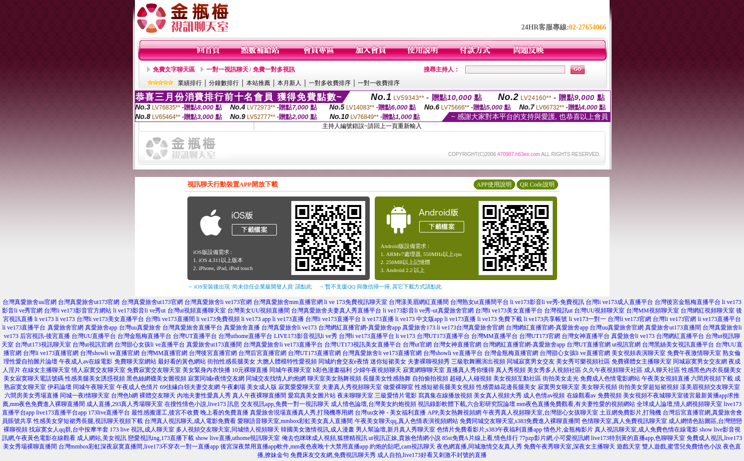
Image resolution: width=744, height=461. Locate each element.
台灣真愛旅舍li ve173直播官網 (382, 353)
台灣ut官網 (417, 344)
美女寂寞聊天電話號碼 (33, 378)
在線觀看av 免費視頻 (594, 395)
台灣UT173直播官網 (314, 353)
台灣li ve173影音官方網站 (77, 310)
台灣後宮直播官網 (213, 353)
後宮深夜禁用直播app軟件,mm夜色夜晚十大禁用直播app (294, 446)
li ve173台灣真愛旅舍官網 (470, 327)
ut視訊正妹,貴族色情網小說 (405, 438)
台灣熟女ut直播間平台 (479, 302)
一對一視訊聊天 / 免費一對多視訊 (250, 69)
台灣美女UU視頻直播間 (258, 310)
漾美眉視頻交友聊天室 (710, 387)
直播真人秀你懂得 (470, 370)
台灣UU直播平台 (93, 336)
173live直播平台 (109, 412)
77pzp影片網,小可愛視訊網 (555, 438)
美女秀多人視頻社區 (554, 370)
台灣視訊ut (558, 310)
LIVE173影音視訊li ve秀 (305, 336)
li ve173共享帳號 (545, 319)
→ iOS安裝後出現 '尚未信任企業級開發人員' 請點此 (249, 287)
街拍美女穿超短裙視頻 (649, 387)
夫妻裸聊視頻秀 (429, 361)
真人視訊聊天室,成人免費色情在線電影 (646, 429)
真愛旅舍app (101, 327)
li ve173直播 (288, 319)
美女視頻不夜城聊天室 (653, 395)
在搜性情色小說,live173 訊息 (201, 404)
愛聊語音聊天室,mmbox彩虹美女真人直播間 (295, 421)
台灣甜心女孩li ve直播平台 (149, 344)
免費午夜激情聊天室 (694, 353)
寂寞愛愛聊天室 (299, 387)
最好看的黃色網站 (182, 361)
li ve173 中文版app (419, 319)
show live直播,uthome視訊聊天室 (237, 438)
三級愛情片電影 (396, 395)
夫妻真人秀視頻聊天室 (352, 387)
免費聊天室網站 (135, 361)
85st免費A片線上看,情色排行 (480, 438)
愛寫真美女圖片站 (312, 395)
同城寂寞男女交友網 (700, 361)
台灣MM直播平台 (494, 336)
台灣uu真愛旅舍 (140, 327)
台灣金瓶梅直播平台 (144, 336)
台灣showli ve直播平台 (452, 353)
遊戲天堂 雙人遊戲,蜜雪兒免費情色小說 (669, 446)
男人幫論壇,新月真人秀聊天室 (395, 429)
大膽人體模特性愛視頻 (287, 361)
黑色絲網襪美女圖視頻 (156, 378)
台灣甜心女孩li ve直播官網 (575, 353)
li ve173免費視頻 (218, 319)
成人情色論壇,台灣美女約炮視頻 (373, 404)
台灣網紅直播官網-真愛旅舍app (359, 327)
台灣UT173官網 (539, 336)
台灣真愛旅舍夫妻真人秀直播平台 (336, 310)
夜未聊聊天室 (355, 395)
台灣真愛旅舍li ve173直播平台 (283, 344)
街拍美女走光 (561, 378)
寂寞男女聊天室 (559, 387)
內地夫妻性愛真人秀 (204, 395)
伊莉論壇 (59, 387)
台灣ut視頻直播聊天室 (196, 310)
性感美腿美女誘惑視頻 (95, 378)
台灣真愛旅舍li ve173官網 (218, 302)
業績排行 (190, 83)
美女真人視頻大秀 (498, 395)
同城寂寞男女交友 (531, 361)
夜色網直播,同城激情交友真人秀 (479, 446)
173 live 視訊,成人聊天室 (142, 429)
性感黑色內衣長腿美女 (712, 370)
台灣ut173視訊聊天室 (42, 344)
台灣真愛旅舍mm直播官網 (288, 302)
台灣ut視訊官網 (92, 344)
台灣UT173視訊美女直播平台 (362, 344)
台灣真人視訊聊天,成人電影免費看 (190, 421)
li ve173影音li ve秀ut (139, 310)
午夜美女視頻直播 (666, 378)
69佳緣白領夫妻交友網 (190, 387)
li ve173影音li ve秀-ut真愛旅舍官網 (428, 310)
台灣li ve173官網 (629, 319)
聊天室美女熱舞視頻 (334, 378)
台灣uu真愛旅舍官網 (617, 327)
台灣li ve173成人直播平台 (619, 302)
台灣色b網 (124, 395)
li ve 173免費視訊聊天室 (355, 302)
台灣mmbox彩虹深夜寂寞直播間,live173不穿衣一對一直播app (138, 446)
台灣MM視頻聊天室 (652, 310)
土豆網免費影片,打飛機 (630, 412)
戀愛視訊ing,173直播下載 (161, 438)
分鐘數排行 (224, 83)
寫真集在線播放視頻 (445, 395)
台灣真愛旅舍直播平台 (192, 327)
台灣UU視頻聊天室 (599, 310)
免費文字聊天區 (174, 69)
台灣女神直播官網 (457, 344)
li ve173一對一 (587, 319)
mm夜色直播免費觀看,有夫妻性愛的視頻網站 (576, 404)
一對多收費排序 (330, 83)
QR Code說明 (537, 184)
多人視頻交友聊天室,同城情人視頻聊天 (227, 429)
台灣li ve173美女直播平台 (509, 310)
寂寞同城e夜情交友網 (216, 378)
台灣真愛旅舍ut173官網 (88, 302)
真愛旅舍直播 (242, 327)
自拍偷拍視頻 (430, 378)
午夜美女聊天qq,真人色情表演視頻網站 (406, 421)
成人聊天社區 (662, 370)
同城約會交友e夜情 (343, 361)
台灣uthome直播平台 (245, 336)
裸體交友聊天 (157, 395)
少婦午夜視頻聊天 (377, 370)
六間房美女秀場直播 (31, 395)
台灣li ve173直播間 (170, 319)
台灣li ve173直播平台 (333, 319)
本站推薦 (258, 83)
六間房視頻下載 (712, 378)
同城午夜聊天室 (290, 370)
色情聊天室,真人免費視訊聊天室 (624, 421)
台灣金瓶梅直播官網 (511, 353)
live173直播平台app (61, 412)
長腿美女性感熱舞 (387, 378)
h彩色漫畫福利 (332, 370)
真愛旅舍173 (418, 327)
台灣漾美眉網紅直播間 (419, 302)
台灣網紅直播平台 (680, 336)
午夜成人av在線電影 (85, 361)
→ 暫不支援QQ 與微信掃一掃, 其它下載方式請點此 (380, 287)
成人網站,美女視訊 (101, 438)
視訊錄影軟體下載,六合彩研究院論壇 (466, 404)
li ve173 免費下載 (499, 319)
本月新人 (289, 83)
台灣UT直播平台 (195, 336)
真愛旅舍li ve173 (633, 336)
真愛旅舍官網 (65, 327)
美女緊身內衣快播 (206, 370)
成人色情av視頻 (544, 395)
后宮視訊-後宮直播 (45, 336)
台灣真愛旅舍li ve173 (289, 327)
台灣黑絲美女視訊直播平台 (678, 344)
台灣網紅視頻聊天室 (708, 310)
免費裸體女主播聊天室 (642, 361)
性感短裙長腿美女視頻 (445, 387)
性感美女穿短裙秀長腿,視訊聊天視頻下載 (88, 421)
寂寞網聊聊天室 (424, 370)
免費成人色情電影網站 (610, 378)
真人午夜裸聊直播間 (259, 395)
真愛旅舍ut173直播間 (673, 327)
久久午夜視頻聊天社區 (613, 370)
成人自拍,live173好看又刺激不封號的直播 (432, 455)
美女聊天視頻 (599, 387)
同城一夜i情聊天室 (84, 395)
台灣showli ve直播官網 (109, 353)
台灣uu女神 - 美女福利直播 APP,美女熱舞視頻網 (418, 412)
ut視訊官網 (626, 344)
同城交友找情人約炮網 (276, 378)
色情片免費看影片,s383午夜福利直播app (489, 429)
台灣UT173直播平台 (443, 336)
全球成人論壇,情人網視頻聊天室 (679, 404)
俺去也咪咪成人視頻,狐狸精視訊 (324, 438)
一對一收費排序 (379, 83)
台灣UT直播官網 (589, 344)
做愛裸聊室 (398, 387)
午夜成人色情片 (137, 387)
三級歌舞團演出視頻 (478, 361)
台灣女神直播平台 (586, 336)
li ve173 (44, 319)
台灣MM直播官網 (164, 353)
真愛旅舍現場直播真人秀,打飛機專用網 (301, 412)
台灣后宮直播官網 (262, 353)
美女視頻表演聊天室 (639, 353)
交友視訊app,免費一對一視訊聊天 (285, 404)
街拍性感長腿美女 (231, 361)
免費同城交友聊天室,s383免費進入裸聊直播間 (520, 421)
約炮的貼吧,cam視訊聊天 (402, 446)
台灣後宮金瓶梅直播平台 (688, 302)
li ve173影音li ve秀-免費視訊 (547, 302)
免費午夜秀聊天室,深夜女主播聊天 (569, 446)
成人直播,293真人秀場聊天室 (124, 404)
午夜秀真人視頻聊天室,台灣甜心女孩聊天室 (540, 412)
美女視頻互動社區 (517, 378)
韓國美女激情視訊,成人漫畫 (317, 429)
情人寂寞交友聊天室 (98, 370)
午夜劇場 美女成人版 (249, 387)
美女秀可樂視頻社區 (583, 361)
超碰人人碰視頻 (471, 378)
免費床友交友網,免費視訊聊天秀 (333, 455)
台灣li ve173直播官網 (50, 353)
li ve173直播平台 (719, 319)
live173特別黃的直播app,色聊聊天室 (638, 438)
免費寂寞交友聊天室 (154, 370)
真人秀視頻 (511, 370)
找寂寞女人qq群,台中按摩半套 (68, 429)
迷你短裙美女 (388, 361)
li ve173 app (256, 319)
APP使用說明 (494, 184)
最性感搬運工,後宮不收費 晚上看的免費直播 (189, 412)
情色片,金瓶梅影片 (568, 429)
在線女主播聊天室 (46, 370)
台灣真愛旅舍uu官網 (29, 302)
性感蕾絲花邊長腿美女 (506, 387)
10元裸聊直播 (250, 370)
